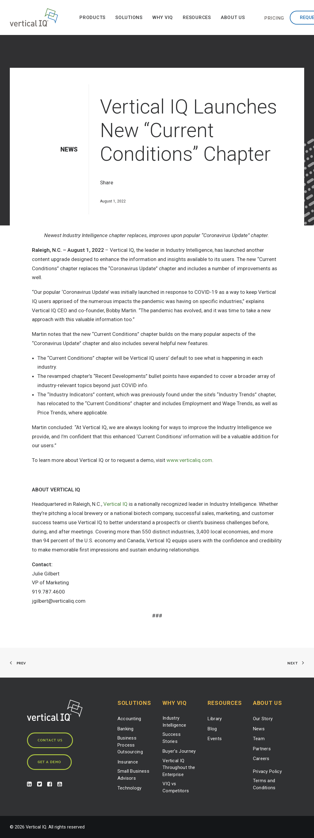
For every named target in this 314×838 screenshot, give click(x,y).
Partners (262, 749)
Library (215, 718)
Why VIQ (162, 17)
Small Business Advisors (133, 774)
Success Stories (172, 738)
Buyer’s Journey (179, 751)
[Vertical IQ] (34, 17)
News (259, 729)
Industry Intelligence (174, 721)
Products (92, 17)
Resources (197, 17)
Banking (125, 729)
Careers (261, 758)
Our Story (263, 718)
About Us (233, 17)
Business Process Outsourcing (130, 745)
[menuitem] (92, 17)
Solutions (129, 17)
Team (259, 738)
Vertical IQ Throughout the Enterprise (179, 767)
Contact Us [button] (50, 740)
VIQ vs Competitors (176, 787)
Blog (212, 729)
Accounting (129, 718)
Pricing (274, 18)
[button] (29, 785)
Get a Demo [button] (49, 762)
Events (215, 738)
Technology (129, 788)
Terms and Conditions (264, 784)
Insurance (127, 762)
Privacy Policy (267, 771)
